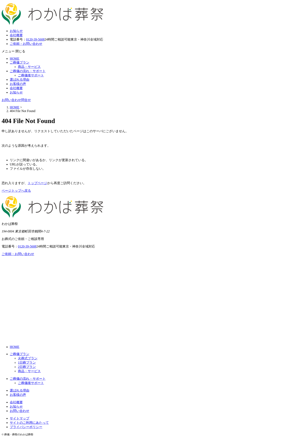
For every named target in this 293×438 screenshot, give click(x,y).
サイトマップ (19, 418)
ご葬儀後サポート (31, 75)
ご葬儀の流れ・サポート (28, 71)
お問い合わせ (19, 411)
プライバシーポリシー (26, 427)
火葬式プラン (27, 358)
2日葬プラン (27, 367)
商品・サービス (29, 66)
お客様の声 (18, 84)
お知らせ (16, 31)
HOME (14, 58)
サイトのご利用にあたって (29, 422)
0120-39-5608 (35, 39)
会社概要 (16, 35)
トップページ (37, 183)
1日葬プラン (27, 362)
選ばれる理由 (19, 79)
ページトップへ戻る (16, 190)
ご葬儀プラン (19, 62)
